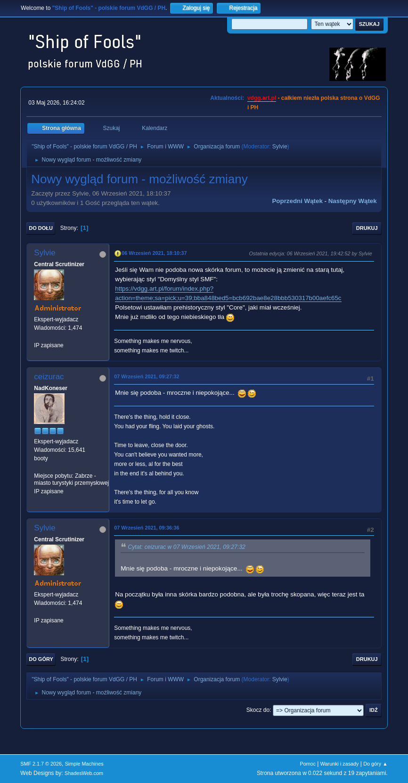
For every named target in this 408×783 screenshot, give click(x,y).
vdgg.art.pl (261, 98)
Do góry (41, 659)
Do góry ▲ (375, 764)
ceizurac (49, 376)
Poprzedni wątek (297, 200)
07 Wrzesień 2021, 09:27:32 (146, 376)
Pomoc (308, 764)
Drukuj (367, 228)
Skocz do (257, 710)
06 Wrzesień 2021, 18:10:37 (154, 253)
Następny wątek (352, 200)
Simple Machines (84, 764)
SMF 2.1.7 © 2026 (41, 764)
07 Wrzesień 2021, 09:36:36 (146, 527)
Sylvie (279, 146)
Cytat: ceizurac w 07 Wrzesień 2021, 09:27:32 (186, 547)
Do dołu (41, 228)
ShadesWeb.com (84, 773)
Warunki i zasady (339, 764)
